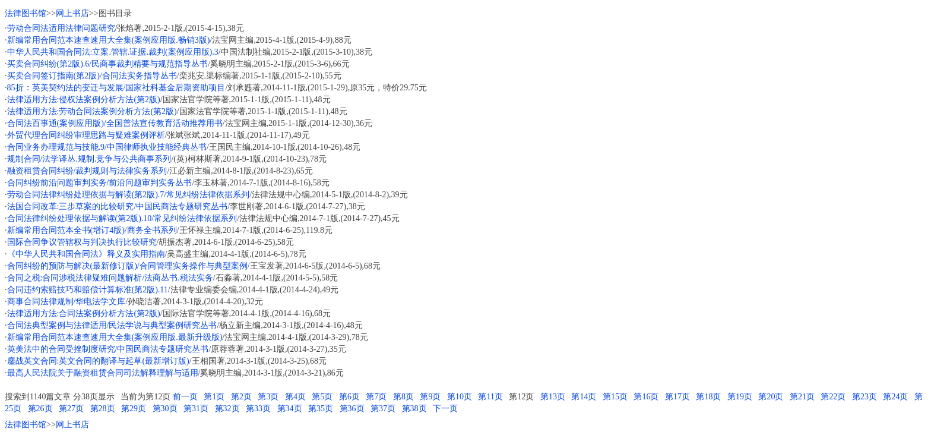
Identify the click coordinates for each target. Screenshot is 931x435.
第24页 (895, 396)
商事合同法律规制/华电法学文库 (66, 301)
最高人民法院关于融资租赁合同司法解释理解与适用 (102, 372)
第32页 (227, 408)
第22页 (833, 396)
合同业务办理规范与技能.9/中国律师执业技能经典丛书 (107, 147)
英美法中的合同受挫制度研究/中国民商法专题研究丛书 (108, 349)
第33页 (258, 408)
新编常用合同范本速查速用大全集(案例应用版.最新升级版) (115, 337)
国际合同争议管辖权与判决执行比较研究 (82, 242)
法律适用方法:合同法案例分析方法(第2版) (83, 313)
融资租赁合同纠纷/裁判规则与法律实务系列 (87, 170)
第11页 (490, 396)
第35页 (320, 408)
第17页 (677, 396)
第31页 (195, 408)
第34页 (289, 408)
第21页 (802, 396)
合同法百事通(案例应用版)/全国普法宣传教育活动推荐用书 (115, 123)
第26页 (40, 408)
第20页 (770, 396)
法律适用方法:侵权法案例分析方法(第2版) (83, 99)
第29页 (133, 408)
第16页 (646, 396)
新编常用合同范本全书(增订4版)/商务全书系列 (92, 230)
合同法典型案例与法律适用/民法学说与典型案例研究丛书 (112, 325)
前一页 (185, 396)
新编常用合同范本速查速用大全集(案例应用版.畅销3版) (108, 40)
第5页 (322, 396)
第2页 (241, 396)
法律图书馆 (25, 13)
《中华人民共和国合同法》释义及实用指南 (86, 254)
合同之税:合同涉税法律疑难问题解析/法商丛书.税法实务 (110, 277)
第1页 (214, 396)
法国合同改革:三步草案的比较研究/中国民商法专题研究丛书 (117, 206)
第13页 (552, 396)
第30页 (165, 408)
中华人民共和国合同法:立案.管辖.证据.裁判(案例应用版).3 (112, 52)
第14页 (583, 396)
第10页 (459, 396)
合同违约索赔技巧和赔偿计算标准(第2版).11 (87, 289)
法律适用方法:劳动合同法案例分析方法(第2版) (92, 111)
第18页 (708, 396)
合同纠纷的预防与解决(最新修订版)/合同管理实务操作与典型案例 (127, 265)
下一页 (445, 408)
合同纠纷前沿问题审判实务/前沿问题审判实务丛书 (99, 182)
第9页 (430, 396)
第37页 (382, 408)
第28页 (102, 408)
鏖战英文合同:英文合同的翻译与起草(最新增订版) (98, 361)
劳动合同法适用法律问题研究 (61, 28)
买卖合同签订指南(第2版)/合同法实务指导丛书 (92, 75)
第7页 (376, 396)
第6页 (349, 396)
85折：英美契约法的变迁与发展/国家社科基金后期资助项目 (116, 87)
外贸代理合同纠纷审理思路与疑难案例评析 (86, 135)
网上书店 (72, 13)
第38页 (414, 408)
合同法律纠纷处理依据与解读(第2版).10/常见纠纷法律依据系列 (122, 218)
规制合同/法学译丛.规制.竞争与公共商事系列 (89, 159)
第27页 (71, 408)
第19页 (739, 396)
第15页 (615, 396)
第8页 (403, 396)
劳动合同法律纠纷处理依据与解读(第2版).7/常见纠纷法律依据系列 (128, 194)
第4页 (295, 396)
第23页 (864, 396)
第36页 (352, 408)
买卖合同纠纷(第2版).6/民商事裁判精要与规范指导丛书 (107, 63)
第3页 (268, 396)
